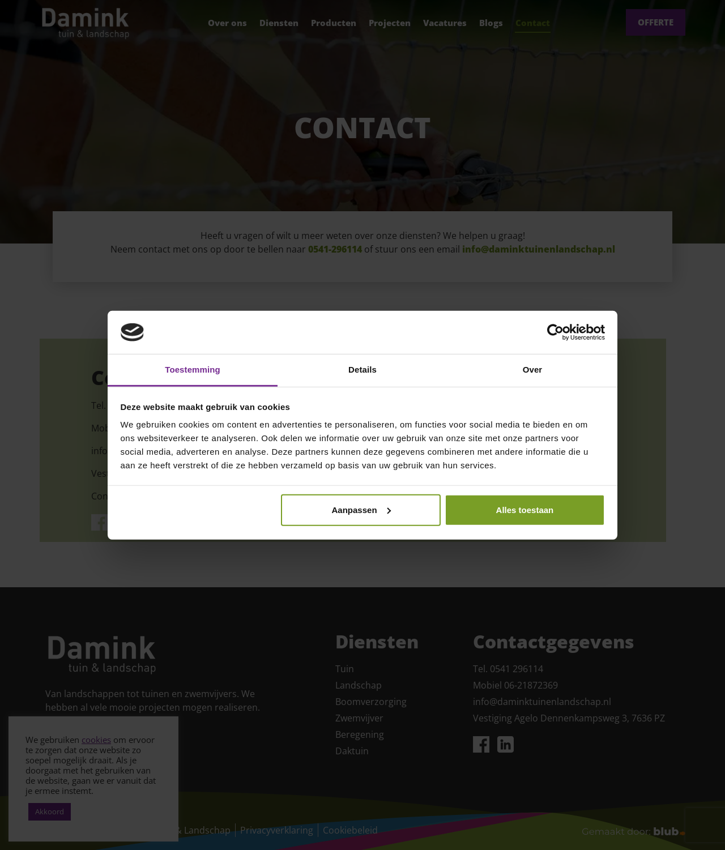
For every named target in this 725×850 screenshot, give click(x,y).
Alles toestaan (525, 510)
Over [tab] (533, 369)
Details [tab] (362, 369)
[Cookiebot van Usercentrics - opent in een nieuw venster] (555, 332)
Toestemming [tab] (192, 369)
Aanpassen (361, 510)
